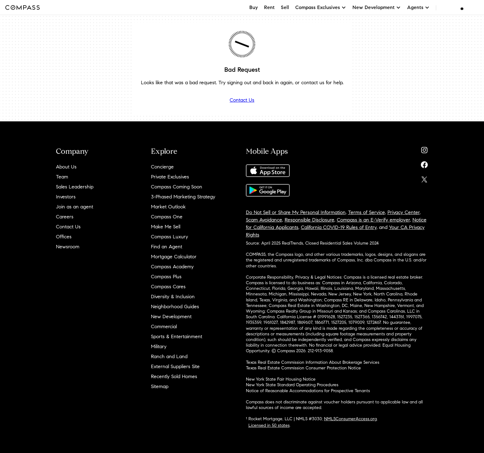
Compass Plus (166, 277)
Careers (64, 217)
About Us (66, 167)
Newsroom (67, 247)
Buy (253, 7)
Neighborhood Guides (175, 306)
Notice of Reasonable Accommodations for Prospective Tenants (308, 390)
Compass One (166, 217)
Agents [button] (418, 7)
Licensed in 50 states (269, 425)
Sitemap (159, 386)
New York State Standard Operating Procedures (292, 384)
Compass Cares (168, 287)
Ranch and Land (169, 356)
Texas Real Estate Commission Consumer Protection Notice (303, 368)
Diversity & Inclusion (173, 297)
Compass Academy (172, 267)
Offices (64, 237)
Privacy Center (403, 212)
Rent (269, 7)
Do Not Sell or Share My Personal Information (296, 212)
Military (159, 346)
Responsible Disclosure (309, 220)
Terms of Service (366, 212)
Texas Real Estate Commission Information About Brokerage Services (312, 362)
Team (62, 177)
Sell (285, 7)
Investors (66, 197)
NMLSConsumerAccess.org (350, 418)
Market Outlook (168, 207)
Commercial (164, 326)
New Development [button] (376, 7)
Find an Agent (166, 247)
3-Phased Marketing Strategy (183, 197)
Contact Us (242, 100)
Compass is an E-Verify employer (373, 220)
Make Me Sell (165, 227)
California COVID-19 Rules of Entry (339, 227)
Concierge (162, 167)
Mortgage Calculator (174, 257)
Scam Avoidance (264, 220)
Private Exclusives (170, 177)
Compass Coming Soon (176, 187)
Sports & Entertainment (176, 336)
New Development (171, 316)
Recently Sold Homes (174, 376)
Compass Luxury (169, 237)
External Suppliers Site (175, 366)
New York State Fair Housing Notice (281, 379)
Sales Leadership (74, 187)
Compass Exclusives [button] (320, 7)
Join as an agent (74, 207)
